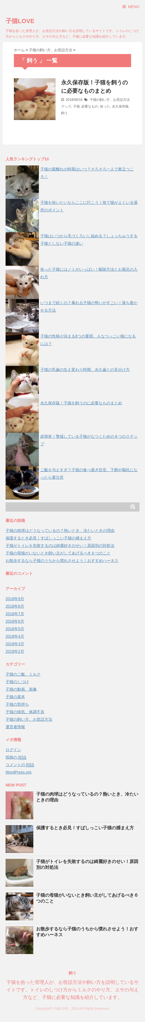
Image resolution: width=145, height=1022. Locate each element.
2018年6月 (15, 621)
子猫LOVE (20, 21)
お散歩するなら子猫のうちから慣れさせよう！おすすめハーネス (62, 560)
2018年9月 (15, 598)
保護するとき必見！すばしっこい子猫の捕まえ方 (48, 538)
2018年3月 (15, 644)
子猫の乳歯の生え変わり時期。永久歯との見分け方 (85, 369)
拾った (105, 106)
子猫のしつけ (17, 681)
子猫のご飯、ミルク (23, 674)
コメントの (20, 764)
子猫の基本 (15, 697)
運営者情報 (15, 727)
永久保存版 (120, 106)
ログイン (13, 749)
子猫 (76, 106)
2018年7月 (15, 614)
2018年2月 (15, 651)
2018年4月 (15, 636)
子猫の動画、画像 (21, 689)
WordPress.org (18, 772)
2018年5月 (15, 629)
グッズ (66, 106)
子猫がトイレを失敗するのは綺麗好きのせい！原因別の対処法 (60, 545)
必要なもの (89, 106)
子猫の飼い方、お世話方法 (110, 100)
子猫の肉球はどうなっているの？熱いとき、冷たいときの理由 (60, 530)
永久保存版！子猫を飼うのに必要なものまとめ (81, 403)
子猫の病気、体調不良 (25, 712)
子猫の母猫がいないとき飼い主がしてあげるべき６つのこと (58, 553)
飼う (64, 113)
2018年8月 (15, 606)
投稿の (16, 757)
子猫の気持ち (17, 704)
